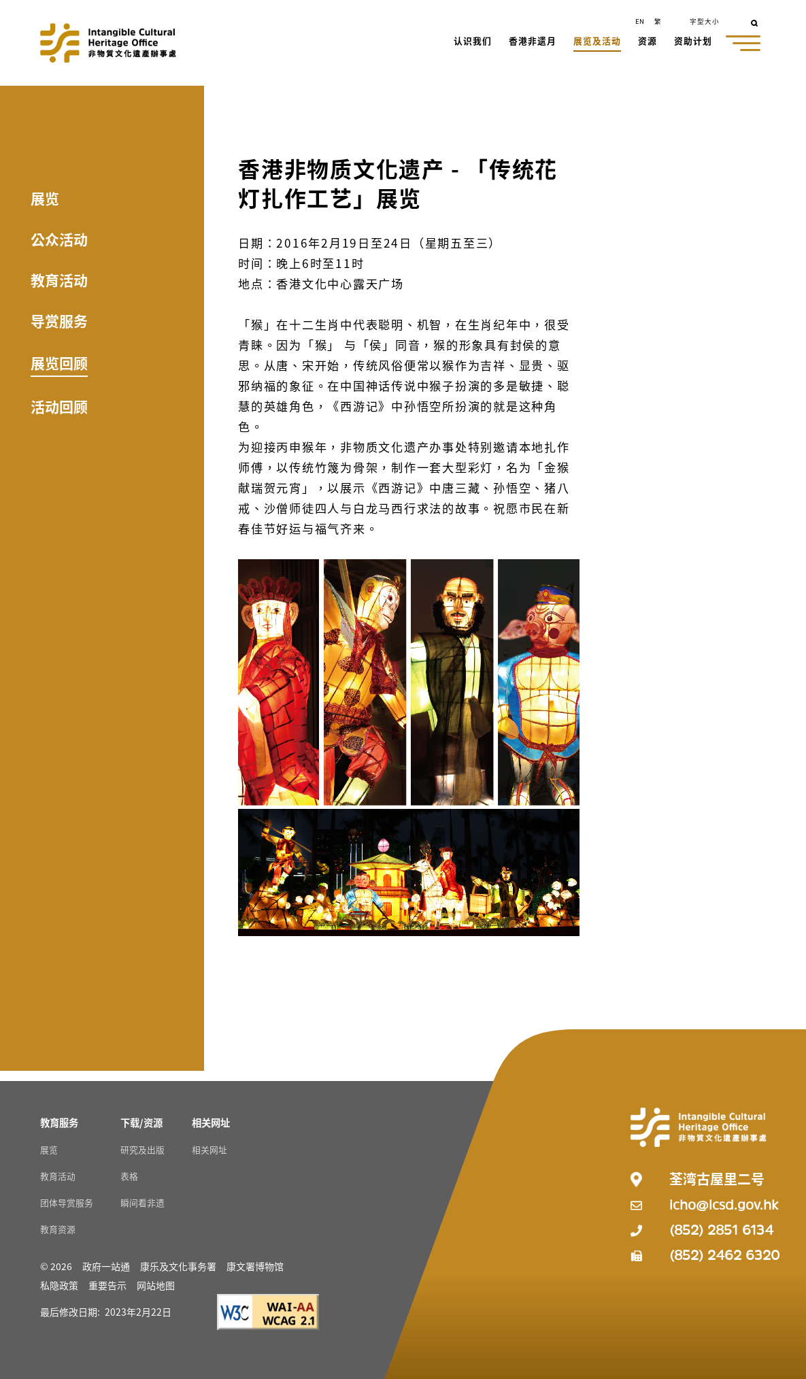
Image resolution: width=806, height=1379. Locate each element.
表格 (129, 1175)
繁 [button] (657, 21)
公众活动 (59, 239)
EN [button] (639, 21)
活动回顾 (59, 406)
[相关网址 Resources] (211, 1122)
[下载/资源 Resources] (141, 1122)
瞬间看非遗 (142, 1202)
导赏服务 (59, 320)
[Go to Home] (108, 43)
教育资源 (57, 1229)
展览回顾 (59, 362)
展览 (45, 198)
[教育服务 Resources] (59, 1122)
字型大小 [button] (705, 21)
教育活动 (59, 279)
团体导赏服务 (66, 1202)
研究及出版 (142, 1149)
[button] (473, 42)
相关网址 (209, 1149)
